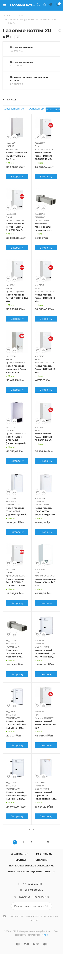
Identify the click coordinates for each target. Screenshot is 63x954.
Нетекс (44, 935)
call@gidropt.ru (34, 889)
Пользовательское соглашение (31, 865)
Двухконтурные (14, 108)
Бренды (20, 860)
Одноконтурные (39, 108)
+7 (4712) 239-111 (32, 884)
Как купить (44, 854)
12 (48, 842)
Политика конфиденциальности (31, 871)
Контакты (41, 860)
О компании (19, 854)
